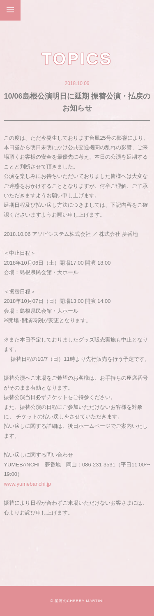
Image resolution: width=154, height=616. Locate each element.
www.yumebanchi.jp (27, 484)
